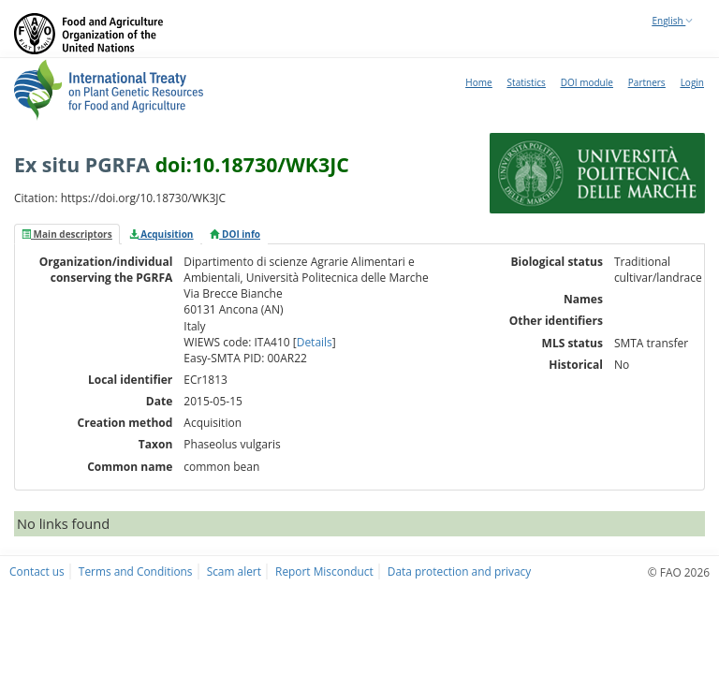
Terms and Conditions (136, 571)
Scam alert (234, 571)
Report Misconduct (324, 571)
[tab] (67, 234)
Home (478, 82)
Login (692, 82)
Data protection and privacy (459, 571)
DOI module (587, 82)
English (673, 20)
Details (314, 342)
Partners (647, 82)
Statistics (526, 82)
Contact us (37, 571)
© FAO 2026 (679, 571)
